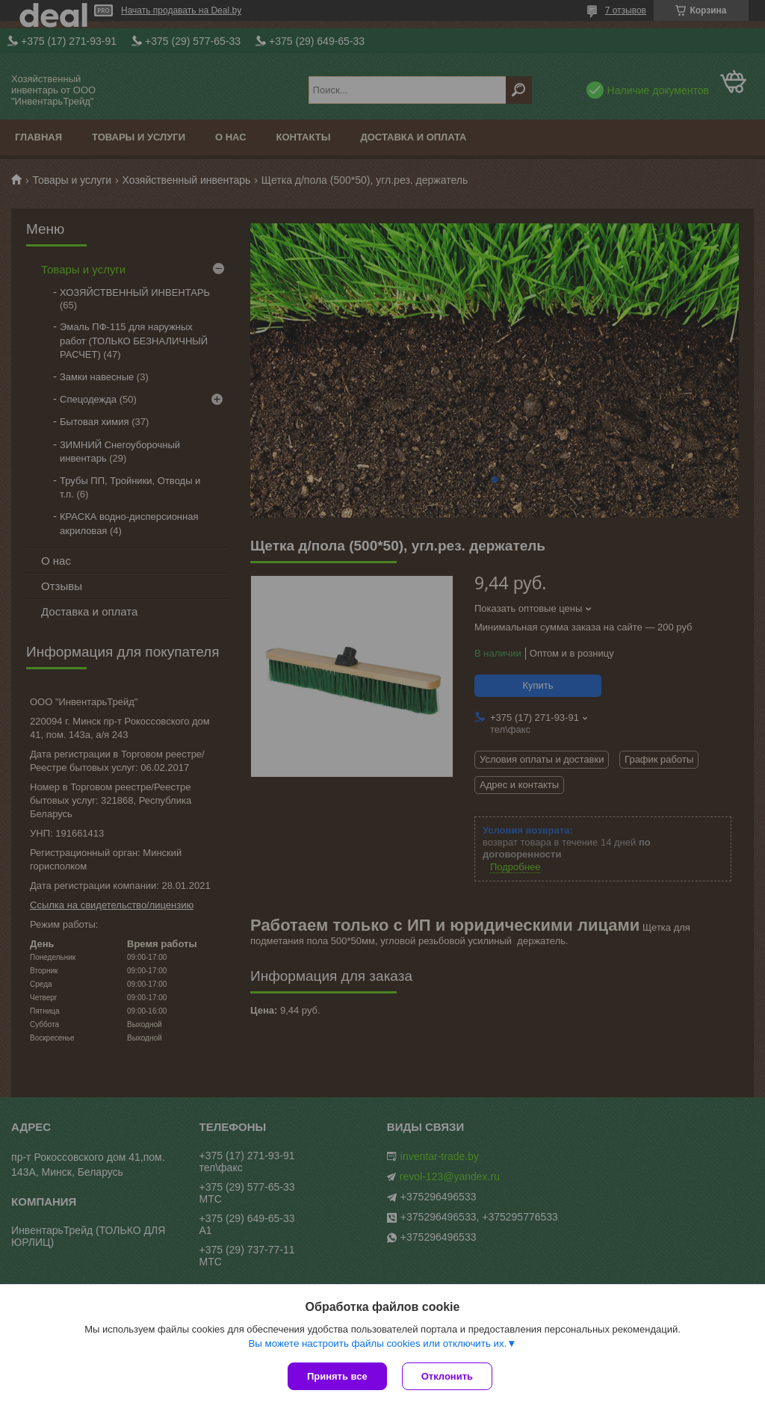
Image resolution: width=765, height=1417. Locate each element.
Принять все (337, 1376)
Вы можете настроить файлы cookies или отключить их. (377, 1343)
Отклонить (447, 1376)
